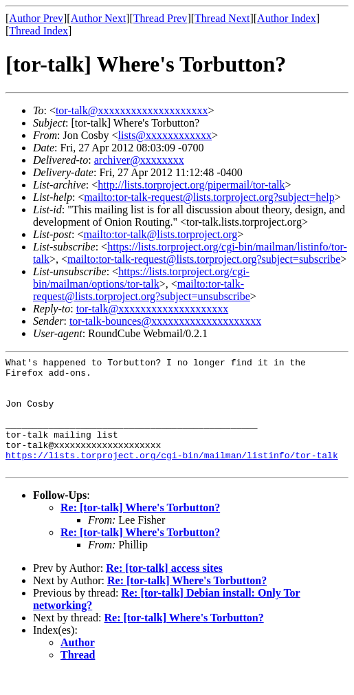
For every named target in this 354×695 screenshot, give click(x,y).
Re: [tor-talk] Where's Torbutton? (140, 530)
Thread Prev (160, 18)
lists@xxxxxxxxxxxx (165, 135)
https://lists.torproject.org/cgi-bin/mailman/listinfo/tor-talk (171, 475)
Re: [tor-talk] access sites (164, 591)
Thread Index (38, 30)
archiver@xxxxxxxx (139, 160)
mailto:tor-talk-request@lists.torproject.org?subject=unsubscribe (141, 290)
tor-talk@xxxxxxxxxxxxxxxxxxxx (132, 110)
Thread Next (222, 18)
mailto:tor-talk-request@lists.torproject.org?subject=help (209, 197)
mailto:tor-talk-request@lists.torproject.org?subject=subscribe (203, 259)
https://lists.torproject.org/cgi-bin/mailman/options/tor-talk (141, 278)
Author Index (286, 18)
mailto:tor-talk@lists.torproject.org (160, 234)
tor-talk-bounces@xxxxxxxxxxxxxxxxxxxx (165, 321)
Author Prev (36, 18)
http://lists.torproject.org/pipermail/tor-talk (191, 185)
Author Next (98, 18)
